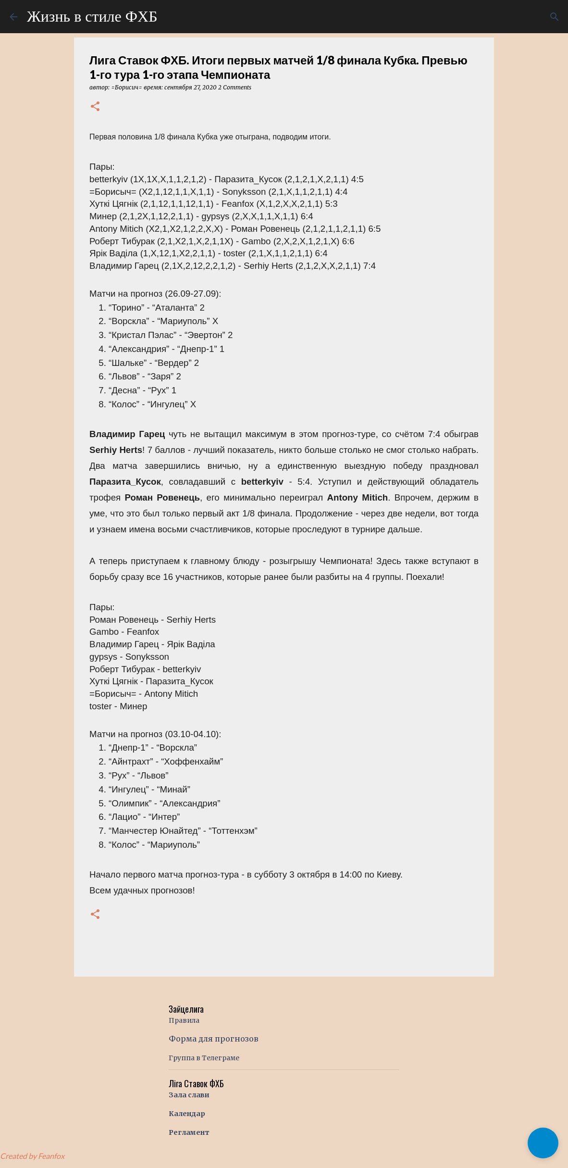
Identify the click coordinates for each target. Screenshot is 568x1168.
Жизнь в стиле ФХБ (92, 16)
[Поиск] (554, 16)
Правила (184, 1020)
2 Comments (234, 87)
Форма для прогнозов (214, 1038)
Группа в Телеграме (204, 1058)
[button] (95, 106)
